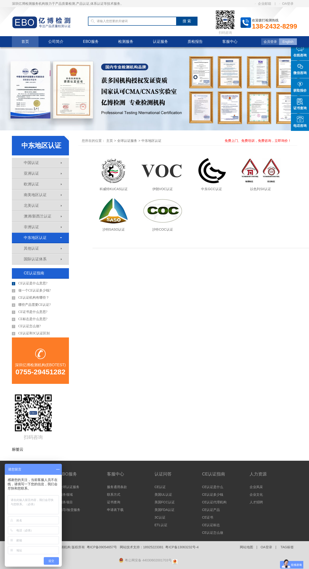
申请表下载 (115, 510)
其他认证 (43, 248)
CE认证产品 (211, 510)
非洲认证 (43, 227)
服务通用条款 (117, 487)
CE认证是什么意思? (29, 283)
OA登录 (286, 3)
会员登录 (270, 42)
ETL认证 (160, 525)
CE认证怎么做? (26, 326)
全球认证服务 (127, 141)
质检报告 (195, 42)
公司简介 (55, 42)
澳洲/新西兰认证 (43, 216)
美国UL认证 (163, 494)
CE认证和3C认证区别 (31, 333)
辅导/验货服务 (69, 510)
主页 (109, 141)
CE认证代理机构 (214, 502)
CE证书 (207, 517)
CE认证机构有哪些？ (30, 298)
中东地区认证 (43, 238)
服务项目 (66, 502)
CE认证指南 (34, 273)
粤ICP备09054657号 (102, 547)
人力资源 (258, 474)
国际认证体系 (43, 259)
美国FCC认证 (164, 502)
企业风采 (256, 487)
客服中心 (229, 42)
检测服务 (125, 42)
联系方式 (113, 494)
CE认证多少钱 (212, 494)
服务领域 (66, 494)
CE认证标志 (211, 525)
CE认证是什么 (212, 487)
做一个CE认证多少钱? (31, 290)
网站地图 (246, 547)
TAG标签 (287, 547)
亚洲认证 (43, 173)
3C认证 (159, 517)
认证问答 (163, 474)
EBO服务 (91, 42)
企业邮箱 (263, 3)
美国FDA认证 (164, 510)
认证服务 (160, 42)
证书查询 (113, 502)
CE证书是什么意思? (29, 312)
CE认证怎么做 (212, 532)
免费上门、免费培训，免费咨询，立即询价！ (258, 140)
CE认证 (160, 487)
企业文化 (256, 494)
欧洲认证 (43, 184)
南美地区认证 (43, 195)
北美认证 (43, 205)
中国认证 (43, 163)
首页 (25, 42)
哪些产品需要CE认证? (31, 305)
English (288, 42)
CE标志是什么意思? (29, 319)
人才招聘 (256, 502)
